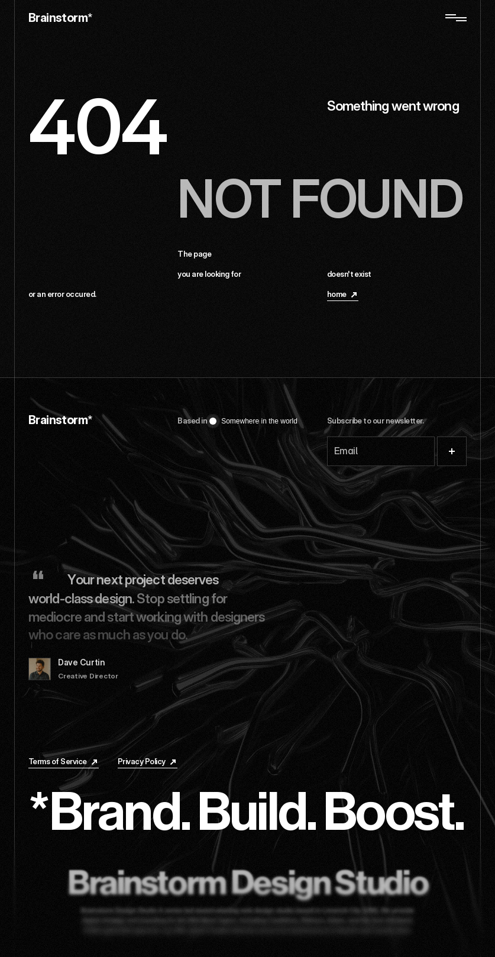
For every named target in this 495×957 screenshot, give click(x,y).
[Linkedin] (340, 763)
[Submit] (452, 451)
